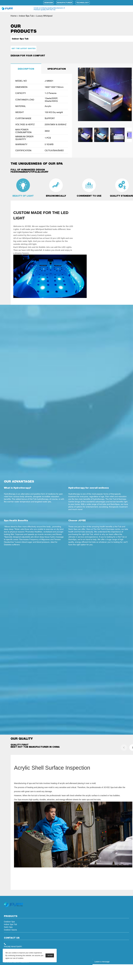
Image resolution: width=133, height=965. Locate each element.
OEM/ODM (48, 3)
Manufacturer (64, 3)
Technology (82, 3)
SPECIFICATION (56, 69)
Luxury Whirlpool (44, 15)
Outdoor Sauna (10, 930)
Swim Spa (8, 927)
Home (14, 15)
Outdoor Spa (9, 922)
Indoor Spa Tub (26, 15)
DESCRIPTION (26, 69)
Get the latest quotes (23, 48)
